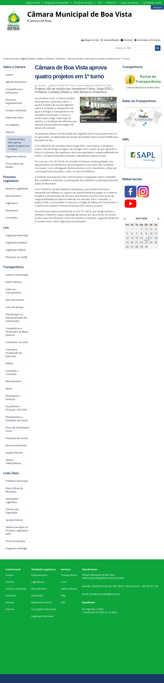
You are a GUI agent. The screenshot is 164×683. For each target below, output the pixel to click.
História (10, 582)
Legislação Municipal (42, 616)
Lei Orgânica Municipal (43, 609)
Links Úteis (11, 473)
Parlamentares (39, 575)
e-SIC (63, 582)
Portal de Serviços (83, 2)
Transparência (13, 267)
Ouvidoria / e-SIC (152, 2)
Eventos (10, 609)
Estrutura (11, 595)
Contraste (142, 40)
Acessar (157, 7)
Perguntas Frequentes (57, 2)
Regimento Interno (41, 602)
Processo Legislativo (10, 179)
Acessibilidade (111, 40)
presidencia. (95, 594)
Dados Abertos (69, 588)
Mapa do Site (92, 40)
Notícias (60, 58)
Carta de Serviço (130, 2)
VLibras (156, 40)
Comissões (37, 595)
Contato (128, 40)
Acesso (9, 575)
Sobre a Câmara (45, 58)
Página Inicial (33, 2)
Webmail (111, 2)
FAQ (63, 595)
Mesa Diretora (39, 588)
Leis (6, 228)
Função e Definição (16, 588)
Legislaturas (37, 582)
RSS (100, 2)
